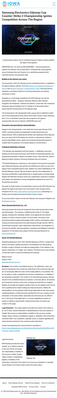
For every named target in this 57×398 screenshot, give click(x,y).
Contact (43, 387)
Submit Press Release (32, 383)
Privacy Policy (34, 387)
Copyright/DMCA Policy (19, 387)
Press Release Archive (15, 383)
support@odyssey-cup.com (11, 262)
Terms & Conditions (48, 383)
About (4, 383)
